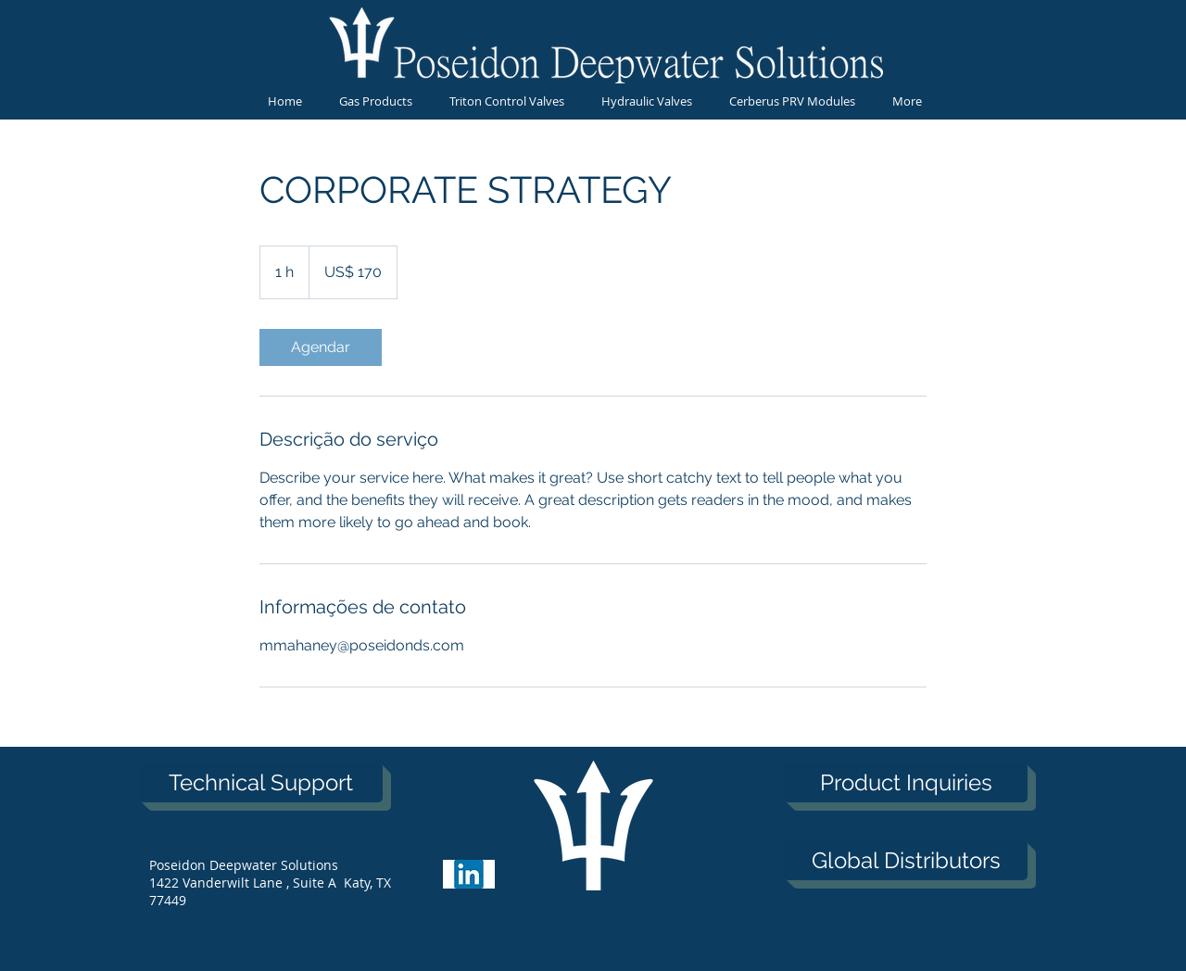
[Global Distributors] (906, 860)
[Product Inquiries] (906, 782)
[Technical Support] (261, 782)
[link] (320, 347)
